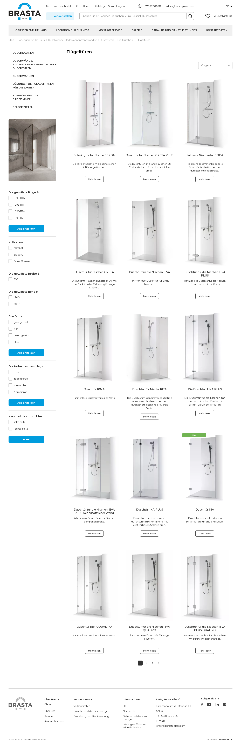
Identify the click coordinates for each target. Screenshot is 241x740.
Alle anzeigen (26, 228)
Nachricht (65, 6)
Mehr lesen (94, 179)
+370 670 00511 (170, 715)
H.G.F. (77, 6)
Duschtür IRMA (94, 389)
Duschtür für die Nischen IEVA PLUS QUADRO (204, 628)
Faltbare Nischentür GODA (205, 155)
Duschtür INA (205, 509)
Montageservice (110, 30)
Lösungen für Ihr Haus (30, 30)
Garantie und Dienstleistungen (174, 30)
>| (159, 663)
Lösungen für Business (72, 30)
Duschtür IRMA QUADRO (94, 626)
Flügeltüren (143, 40)
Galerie (137, 30)
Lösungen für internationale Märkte (135, 726)
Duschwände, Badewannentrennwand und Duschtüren (81, 40)
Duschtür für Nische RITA (149, 389)
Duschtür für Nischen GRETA (94, 272)
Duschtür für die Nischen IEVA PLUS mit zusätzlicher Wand (94, 511)
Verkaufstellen (63, 16)
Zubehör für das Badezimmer (25, 97)
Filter (26, 439)
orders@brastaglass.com (179, 6)
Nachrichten (130, 711)
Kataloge (100, 6)
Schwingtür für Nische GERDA (94, 155)
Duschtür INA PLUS (149, 509)
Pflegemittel (23, 107)
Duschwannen (23, 76)
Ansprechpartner (54, 721)
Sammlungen (116, 6)
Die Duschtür (125, 40)
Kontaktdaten (216, 30)
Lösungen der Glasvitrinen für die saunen (33, 85)
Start (11, 40)
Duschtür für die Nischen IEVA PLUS (204, 274)
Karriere (87, 6)
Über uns (51, 6)
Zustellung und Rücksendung (91, 716)
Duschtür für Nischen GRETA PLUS (149, 155)
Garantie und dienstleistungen (91, 711)
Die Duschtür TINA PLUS (205, 389)
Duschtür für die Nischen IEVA (149, 272)
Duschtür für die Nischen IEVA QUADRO (149, 628)
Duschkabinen (23, 52)
